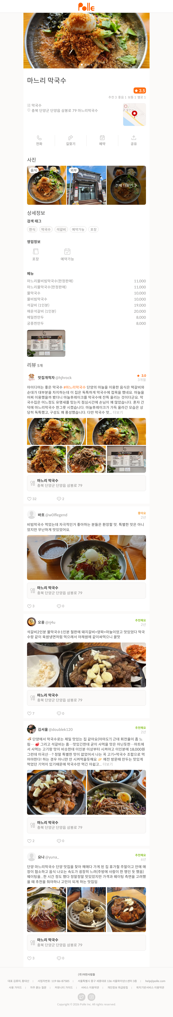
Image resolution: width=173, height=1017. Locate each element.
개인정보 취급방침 (117, 989)
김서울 (43, 731)
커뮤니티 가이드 (64, 989)
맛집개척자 (46, 379)
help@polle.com (155, 982)
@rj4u (50, 624)
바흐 (41, 516)
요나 (41, 858)
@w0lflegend (56, 516)
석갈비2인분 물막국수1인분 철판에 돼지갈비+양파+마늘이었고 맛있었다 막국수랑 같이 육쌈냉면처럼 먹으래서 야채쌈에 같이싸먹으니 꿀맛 (86, 636)
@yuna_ (52, 858)
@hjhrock (63, 379)
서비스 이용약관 (90, 989)
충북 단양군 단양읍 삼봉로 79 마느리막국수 (65, 112)
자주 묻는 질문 (38, 989)
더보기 (118, 414)
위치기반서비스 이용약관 (150, 989)
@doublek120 (61, 731)
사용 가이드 (15, 989)
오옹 (41, 624)
